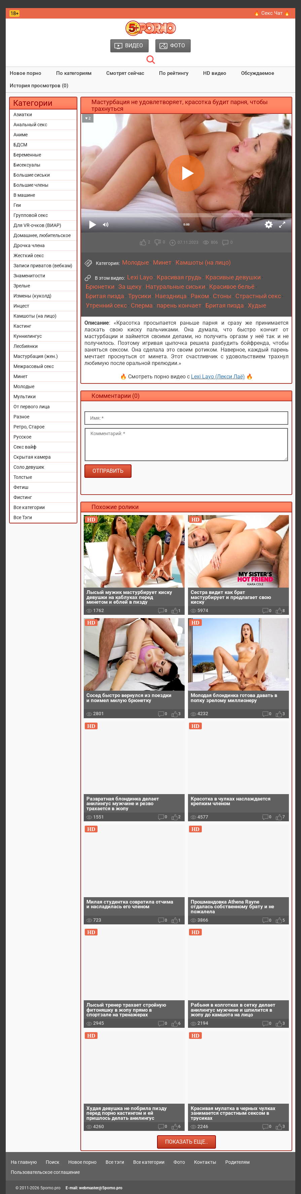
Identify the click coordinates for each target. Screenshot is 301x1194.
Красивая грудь (179, 277)
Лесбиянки (25, 346)
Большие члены (30, 185)
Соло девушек (28, 467)
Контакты (205, 1162)
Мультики (24, 396)
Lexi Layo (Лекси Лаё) (218, 376)
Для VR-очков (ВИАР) (37, 225)
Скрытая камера (32, 457)
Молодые (23, 386)
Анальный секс (30, 124)
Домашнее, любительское (42, 235)
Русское (22, 437)
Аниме (20, 134)
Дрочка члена (29, 245)
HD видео (214, 73)
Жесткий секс (28, 255)
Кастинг (22, 326)
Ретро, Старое (28, 426)
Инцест (21, 306)
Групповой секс (30, 215)
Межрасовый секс (33, 366)
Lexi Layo (140, 277)
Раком (200, 296)
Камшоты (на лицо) (35, 316)
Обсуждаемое (257, 73)
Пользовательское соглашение (45, 1172)
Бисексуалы (26, 165)
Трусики (139, 296)
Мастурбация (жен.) (35, 356)
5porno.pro (50, 1188)
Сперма (142, 305)
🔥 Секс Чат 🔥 (272, 13)
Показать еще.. (186, 1142)
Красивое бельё (232, 286)
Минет (20, 376)
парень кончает (179, 305)
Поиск (53, 1162)
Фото (179, 1162)
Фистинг (22, 497)
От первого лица (31, 406)
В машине (24, 195)
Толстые (22, 477)
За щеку (130, 286)
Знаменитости (29, 275)
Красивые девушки (233, 277)
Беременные (27, 154)
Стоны (222, 296)
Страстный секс (258, 296)
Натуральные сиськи (175, 286)
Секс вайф (24, 447)
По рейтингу (173, 73)
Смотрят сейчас (125, 73)
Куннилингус (27, 336)
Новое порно (25, 73)
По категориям (73, 73)
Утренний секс (106, 305)
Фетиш (20, 487)
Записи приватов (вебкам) (42, 265)
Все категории (29, 507)
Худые (257, 305)
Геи (17, 205)
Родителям (237, 1162)
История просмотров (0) (39, 86)
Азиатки (22, 114)
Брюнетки (100, 286)
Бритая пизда (105, 296)
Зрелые (21, 285)
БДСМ (20, 144)
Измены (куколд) (32, 295)
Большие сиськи (31, 175)
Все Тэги (22, 517)
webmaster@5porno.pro (100, 1188)
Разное (21, 416)
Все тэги (115, 1162)
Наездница (171, 296)
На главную (24, 1162)
